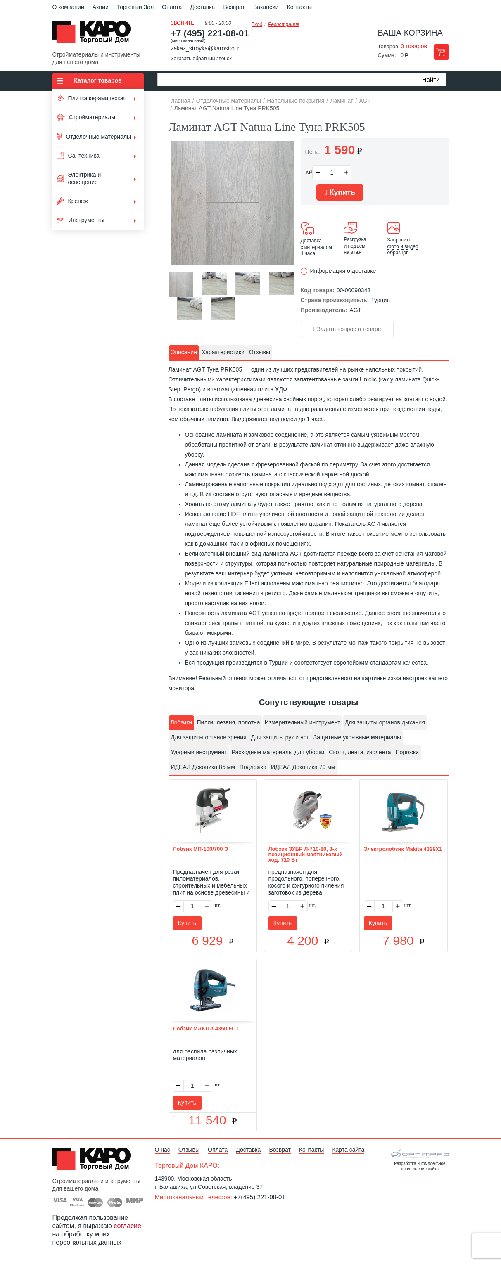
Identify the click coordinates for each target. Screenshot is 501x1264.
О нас (162, 1149)
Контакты (299, 7)
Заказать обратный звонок (201, 59)
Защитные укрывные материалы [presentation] (357, 737)
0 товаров (414, 46)
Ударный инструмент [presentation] (199, 752)
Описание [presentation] (184, 352)
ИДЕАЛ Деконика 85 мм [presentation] (203, 767)
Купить (340, 192)
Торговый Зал (135, 7)
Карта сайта (348, 1149)
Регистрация (283, 24)
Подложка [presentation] (253, 767)
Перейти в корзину (441, 52)
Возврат (234, 7)
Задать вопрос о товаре (347, 329)
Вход (257, 24)
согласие (127, 1225)
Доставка (202, 7)
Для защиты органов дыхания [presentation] (385, 722)
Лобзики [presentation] (181, 722)
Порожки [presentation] (407, 752)
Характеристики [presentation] (223, 352)
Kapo (94, 34)
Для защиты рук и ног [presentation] (280, 737)
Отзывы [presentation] (259, 352)
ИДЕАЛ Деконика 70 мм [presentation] (303, 767)
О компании (68, 7)
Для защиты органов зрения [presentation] (209, 737)
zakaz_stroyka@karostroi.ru (207, 48)
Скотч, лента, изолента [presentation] (360, 752)
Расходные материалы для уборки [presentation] (278, 752)
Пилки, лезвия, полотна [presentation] (228, 722)
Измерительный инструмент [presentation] (302, 722)
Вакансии (266, 7)
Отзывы (188, 1149)
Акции (101, 7)
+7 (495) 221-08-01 (210, 33)
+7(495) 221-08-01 (259, 1196)
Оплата (172, 7)
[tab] (184, 352)
